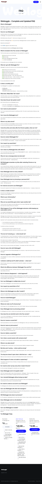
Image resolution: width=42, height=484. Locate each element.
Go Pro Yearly (20, 431)
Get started (7, 427)
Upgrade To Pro (4, 472)
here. (10, 199)
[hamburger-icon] (40, 1)
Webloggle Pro (3, 67)
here (22, 48)
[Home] (4, 1)
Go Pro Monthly (35, 429)
